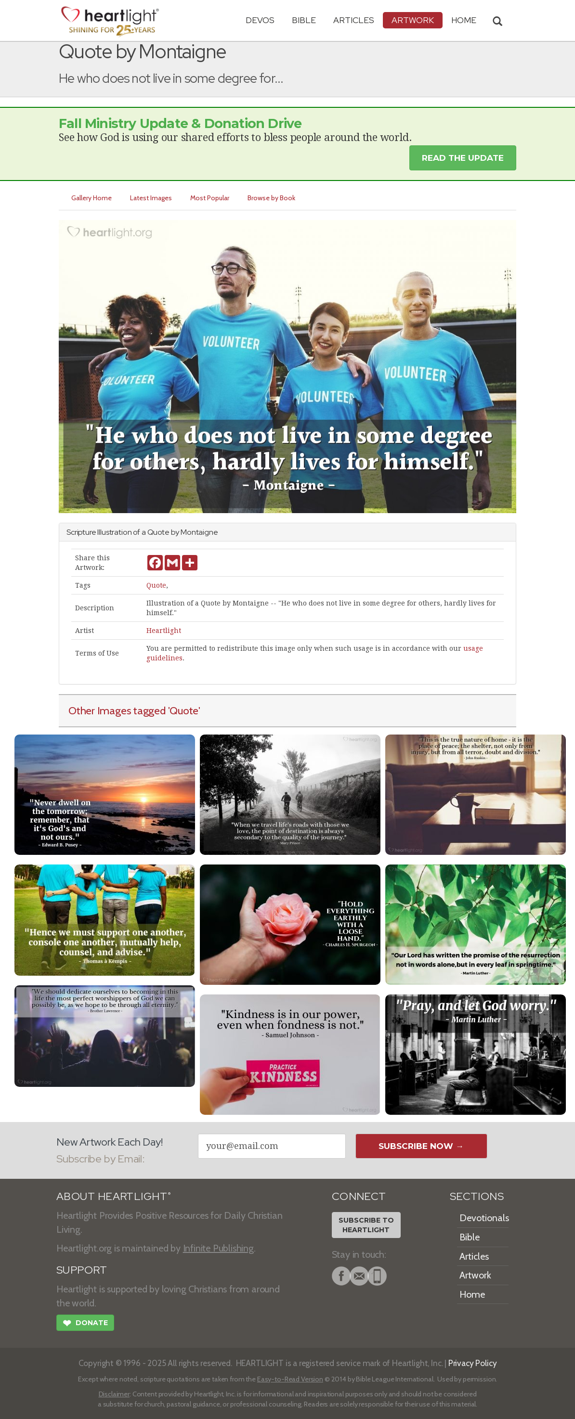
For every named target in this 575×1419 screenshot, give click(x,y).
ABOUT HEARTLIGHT (113, 1196)
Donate (85, 1324)
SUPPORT (81, 1270)
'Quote (183, 710)
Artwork (413, 20)
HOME (463, 20)
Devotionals (484, 1218)
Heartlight (163, 630)
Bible (304, 20)
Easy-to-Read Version (290, 1379)
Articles (353, 20)
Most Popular (209, 198)
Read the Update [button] (463, 158)
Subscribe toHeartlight (366, 1225)
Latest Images (151, 198)
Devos (260, 20)
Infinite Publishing (218, 1248)
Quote (156, 585)
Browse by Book (271, 198)
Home (472, 1294)
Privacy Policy (472, 1363)
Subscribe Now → (421, 1146)
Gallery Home (91, 198)
